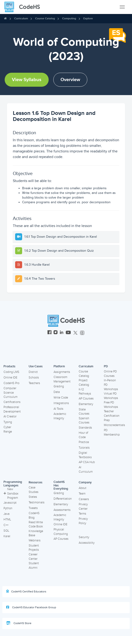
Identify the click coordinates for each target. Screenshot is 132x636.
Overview (70, 80)
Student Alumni (34, 565)
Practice (84, 442)
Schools (34, 377)
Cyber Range (7, 429)
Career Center (33, 557)
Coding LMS (11, 372)
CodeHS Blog (34, 515)
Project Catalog (84, 382)
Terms (82, 514)
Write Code (61, 397)
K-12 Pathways (85, 392)
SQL (6, 531)
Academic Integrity (60, 416)
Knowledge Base (36, 533)
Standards (85, 428)
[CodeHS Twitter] (75, 333)
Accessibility (87, 543)
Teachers (34, 383)
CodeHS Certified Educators (26, 591)
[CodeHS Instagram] (56, 333)
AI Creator (10, 416)
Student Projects (34, 548)
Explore (88, 18)
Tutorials (84, 448)
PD (106, 366)
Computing (69, 18)
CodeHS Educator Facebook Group (31, 607)
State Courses (84, 412)
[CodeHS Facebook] (49, 333)
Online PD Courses (110, 374)
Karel (6, 536)
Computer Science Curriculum (10, 392)
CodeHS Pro (11, 383)
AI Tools (58, 409)
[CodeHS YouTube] (68, 333)
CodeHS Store (18, 623)
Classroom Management (62, 379)
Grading (59, 386)
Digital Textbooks (85, 455)
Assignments (62, 372)
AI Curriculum (86, 469)
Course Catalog (45, 18)
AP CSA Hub (87, 462)
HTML (7, 519)
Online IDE (10, 377)
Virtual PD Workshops (111, 396)
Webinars (35, 540)
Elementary (86, 404)
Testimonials (36, 502)
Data (57, 392)
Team (82, 493)
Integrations (61, 403)
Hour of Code (83, 435)
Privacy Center (83, 506)
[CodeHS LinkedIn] (62, 333)
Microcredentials (114, 425)
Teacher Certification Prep (111, 415)
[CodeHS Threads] (82, 333)
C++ (5, 525)
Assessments (62, 510)
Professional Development (12, 409)
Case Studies (33, 490)
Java (6, 514)
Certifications (11, 402)
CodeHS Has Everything (61, 485)
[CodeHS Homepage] (24, 7)
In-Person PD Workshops (111, 384)
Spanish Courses (84, 420)
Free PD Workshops (111, 405)
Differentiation (63, 499)
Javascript (10, 503)
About (82, 488)
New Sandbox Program (10, 493)
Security (84, 537)
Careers (84, 499)
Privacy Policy (83, 521)
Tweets (33, 508)
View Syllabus (26, 80)
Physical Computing (61, 532)
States (33, 497)
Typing (7, 422)
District (33, 372)
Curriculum (21, 18)
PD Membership (112, 432)
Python (7, 508)
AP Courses (86, 398)
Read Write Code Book (36, 524)
